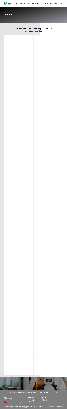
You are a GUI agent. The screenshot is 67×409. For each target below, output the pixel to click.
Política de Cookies (33, 406)
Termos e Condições (17, 406)
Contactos (45, 392)
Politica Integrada (24, 407)
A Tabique (14, 392)
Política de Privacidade (9, 406)
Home (10, 392)
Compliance (40, 406)
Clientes (30, 392)
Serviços (25, 392)
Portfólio (20, 392)
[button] (62, 3)
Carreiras (35, 392)
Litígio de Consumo (25, 406)
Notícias (40, 392)
